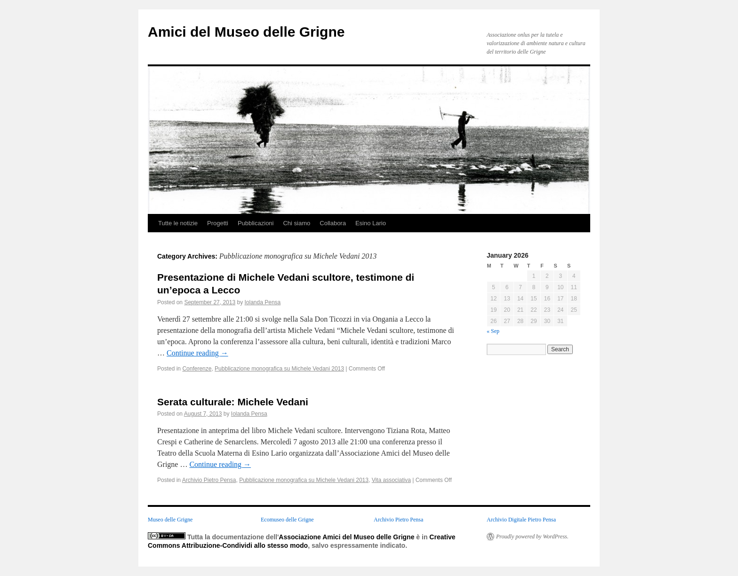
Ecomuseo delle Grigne (287, 519)
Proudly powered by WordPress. (532, 536)
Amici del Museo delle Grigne (246, 31)
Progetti (217, 223)
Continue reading (197, 353)
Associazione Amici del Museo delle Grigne (346, 537)
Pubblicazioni (256, 223)
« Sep (493, 331)
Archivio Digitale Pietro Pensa (521, 519)
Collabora (333, 223)
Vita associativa (391, 480)
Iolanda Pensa (263, 302)
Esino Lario (370, 223)
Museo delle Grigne (170, 519)
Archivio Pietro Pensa (209, 480)
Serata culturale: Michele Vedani (232, 401)
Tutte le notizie (178, 223)
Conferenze (196, 368)
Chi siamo (296, 223)
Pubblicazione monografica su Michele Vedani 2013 (279, 368)
